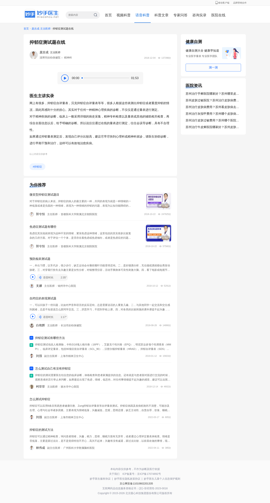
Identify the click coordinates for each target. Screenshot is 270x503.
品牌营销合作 (240, 2)
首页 (108, 15)
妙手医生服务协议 (100, 478)
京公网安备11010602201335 (136, 483)
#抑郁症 (37, 166)
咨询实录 (199, 15)
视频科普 (124, 15)
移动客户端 (222, 2)
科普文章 (161, 15)
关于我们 (114, 473)
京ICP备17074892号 (149, 473)
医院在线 (218, 15)
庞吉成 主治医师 (41, 28)
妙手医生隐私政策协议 (127, 478)
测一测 (213, 67)
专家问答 (180, 15)
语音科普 (142, 15)
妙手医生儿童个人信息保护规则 (162, 478)
